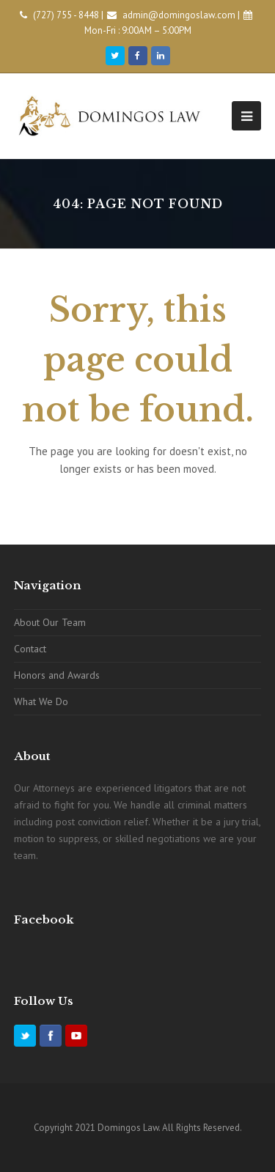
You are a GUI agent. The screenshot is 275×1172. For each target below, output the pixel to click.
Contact (30, 648)
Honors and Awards (57, 675)
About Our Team (50, 622)
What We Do (41, 701)
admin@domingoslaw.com (178, 15)
